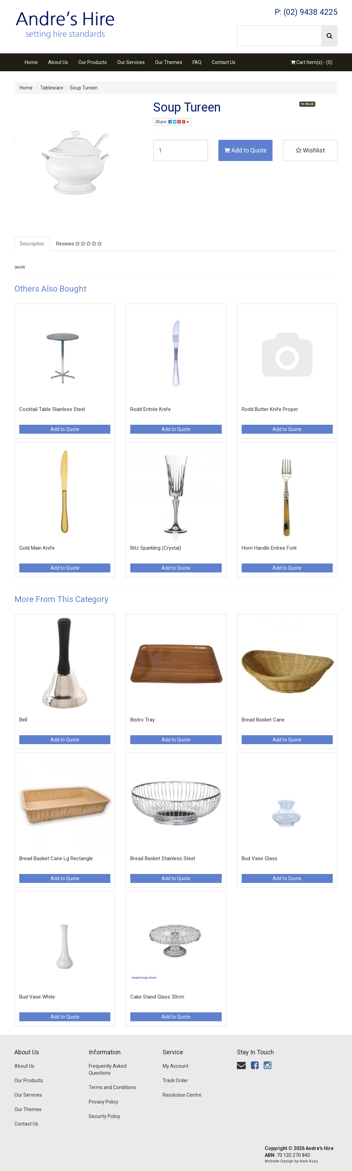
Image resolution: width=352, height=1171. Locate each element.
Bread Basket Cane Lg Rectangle (56, 858)
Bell (23, 720)
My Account (175, 1066)
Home (31, 62)
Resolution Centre (182, 1095)
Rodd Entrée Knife (150, 409)
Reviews (79, 243)
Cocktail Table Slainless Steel (52, 409)
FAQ (196, 62)
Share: (172, 121)
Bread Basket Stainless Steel (162, 858)
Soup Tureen (84, 88)
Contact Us (223, 62)
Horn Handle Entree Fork (269, 548)
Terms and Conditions (112, 1087)
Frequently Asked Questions (107, 1069)
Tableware (51, 88)
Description (32, 243)
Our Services (131, 62)
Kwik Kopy (309, 1161)
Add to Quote (245, 150)
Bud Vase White (37, 997)
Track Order (175, 1080)
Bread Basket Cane (263, 720)
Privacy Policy (103, 1102)
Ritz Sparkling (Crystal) (155, 548)
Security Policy (104, 1116)
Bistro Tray (142, 720)
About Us (58, 62)
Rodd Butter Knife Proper (270, 409)
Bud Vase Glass (259, 858)
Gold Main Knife (37, 548)
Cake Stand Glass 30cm (157, 997)
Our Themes (168, 62)
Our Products (92, 62)
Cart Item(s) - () (311, 62)
